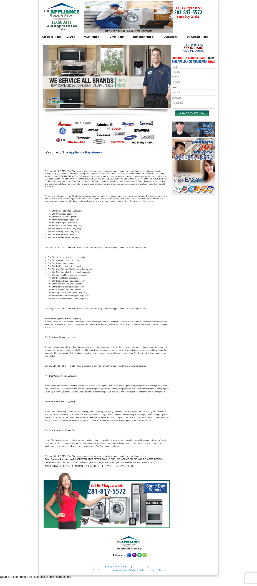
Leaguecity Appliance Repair (115, 566)
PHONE (175, 77)
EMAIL (175, 88)
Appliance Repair (51, 36)
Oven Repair (171, 36)
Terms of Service (158, 570)
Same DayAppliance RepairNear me (204, 129)
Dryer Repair (117, 36)
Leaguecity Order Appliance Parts (128, 570)
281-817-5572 (188, 12)
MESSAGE (177, 98)
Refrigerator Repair (143, 36)
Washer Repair (92, 36)
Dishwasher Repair (197, 36)
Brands (71, 36)
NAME (175, 67)
